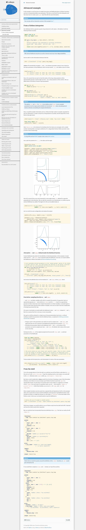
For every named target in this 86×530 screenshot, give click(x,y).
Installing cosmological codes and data (9, 78)
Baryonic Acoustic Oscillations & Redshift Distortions (9, 118)
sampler (6, 62)
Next (68, 520)
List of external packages (7, 125)
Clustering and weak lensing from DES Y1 (9, 115)
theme (37, 527)
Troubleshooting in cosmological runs (10, 85)
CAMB (3, 99)
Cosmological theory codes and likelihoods (9, 81)
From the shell (5, 34)
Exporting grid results (6, 147)
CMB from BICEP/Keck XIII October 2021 (10, 112)
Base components (6, 157)
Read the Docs (48, 527)
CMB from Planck (5, 109)
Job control (4, 136)
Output (3, 41)
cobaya (10, 8)
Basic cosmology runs (6, 83)
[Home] (24, 2)
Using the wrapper (7, 88)
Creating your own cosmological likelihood (9, 90)
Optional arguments (6, 134)
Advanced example (5, 30)
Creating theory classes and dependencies (8, 58)
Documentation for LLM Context (9, 164)
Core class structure (6, 159)
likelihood (5, 51)
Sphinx (30, 527)
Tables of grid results (6, 145)
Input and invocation (6, 39)
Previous (27, 520)
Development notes (6, 155)
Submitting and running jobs (8, 130)
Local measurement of (7, 107)
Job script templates (6, 132)
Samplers (4, 60)
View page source (66, 2)
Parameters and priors (6, 43)
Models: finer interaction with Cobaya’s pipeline (8, 46)
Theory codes (5, 55)
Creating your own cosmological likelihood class (9, 94)
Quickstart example (6, 28)
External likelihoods (6, 122)
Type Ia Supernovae (6, 120)
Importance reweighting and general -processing (9, 71)
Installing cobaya (5, 26)
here (52, 21)
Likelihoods (4, 49)
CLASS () (5, 101)
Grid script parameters (6, 149)
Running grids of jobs (6, 141)
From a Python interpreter (7, 32)
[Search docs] (10, 20)
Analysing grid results (6, 143)
